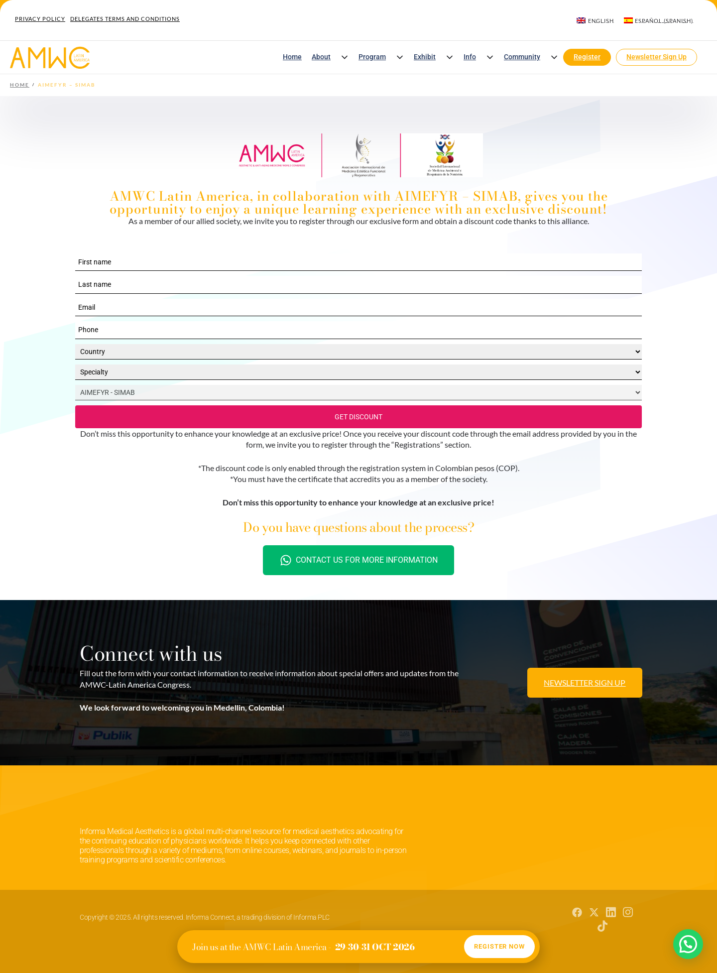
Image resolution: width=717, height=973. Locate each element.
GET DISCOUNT (358, 417)
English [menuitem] (601, 20)
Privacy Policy (40, 18)
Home (292, 57)
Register (587, 57)
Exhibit (425, 57)
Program (372, 57)
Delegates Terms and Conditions (125, 18)
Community (522, 57)
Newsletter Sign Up (656, 57)
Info (470, 57)
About (321, 57)
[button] (345, 57)
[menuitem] (595, 20)
